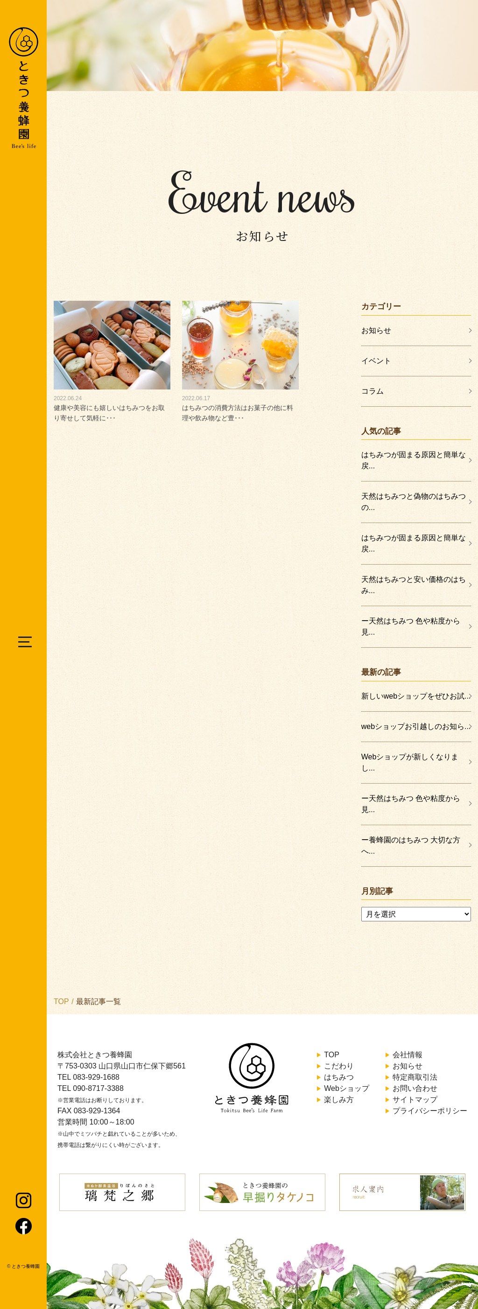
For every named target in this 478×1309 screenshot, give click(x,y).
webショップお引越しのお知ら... (416, 726)
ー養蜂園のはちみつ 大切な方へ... (410, 845)
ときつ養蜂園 (26, 1266)
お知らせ (376, 330)
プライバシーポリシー (430, 1111)
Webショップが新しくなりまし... (410, 762)
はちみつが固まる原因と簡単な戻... (413, 460)
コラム (372, 391)
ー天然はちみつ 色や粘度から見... (410, 626)
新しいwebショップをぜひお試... (416, 696)
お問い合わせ (415, 1088)
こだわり (339, 1066)
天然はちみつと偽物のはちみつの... (413, 501)
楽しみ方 (339, 1100)
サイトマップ (415, 1100)
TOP (61, 1001)
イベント (376, 361)
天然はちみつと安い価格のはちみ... (413, 584)
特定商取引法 (415, 1077)
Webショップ (346, 1088)
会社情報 (407, 1055)
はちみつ (339, 1077)
